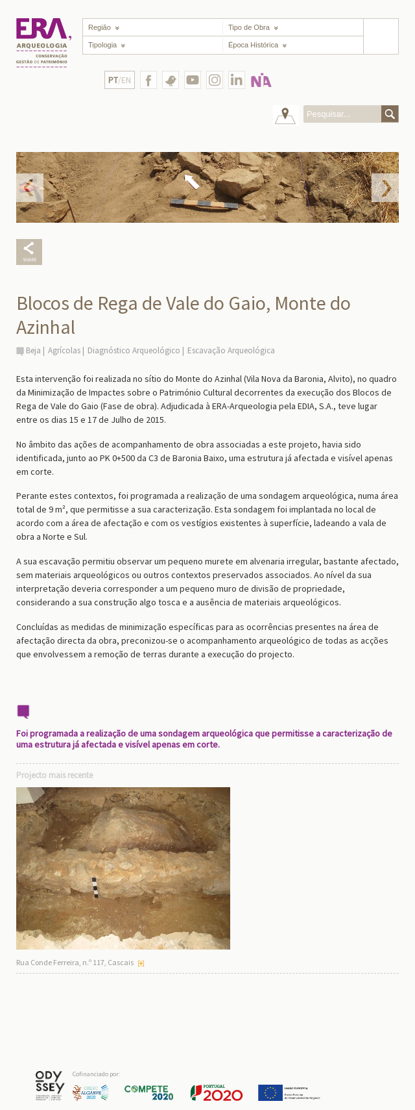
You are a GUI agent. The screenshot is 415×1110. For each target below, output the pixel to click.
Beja (33, 350)
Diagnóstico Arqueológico (134, 350)
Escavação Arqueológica (231, 350)
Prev (29, 187)
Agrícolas (64, 350)
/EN (119, 80)
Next (385, 187)
